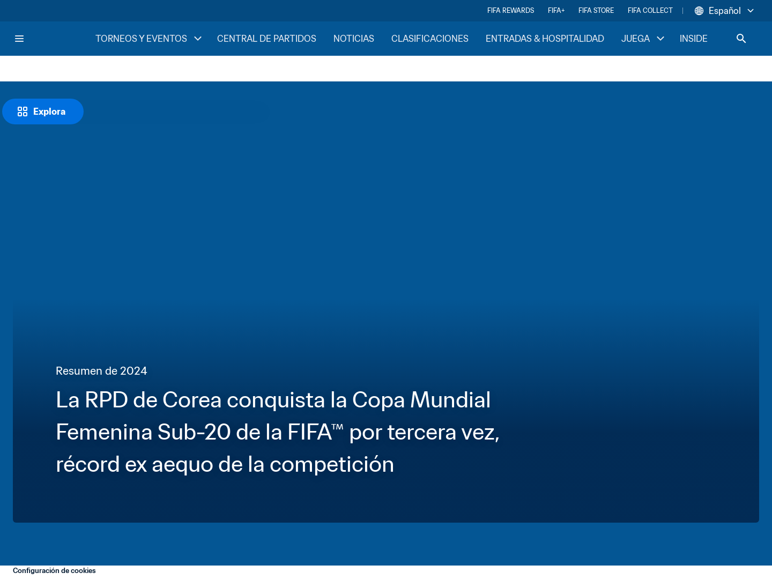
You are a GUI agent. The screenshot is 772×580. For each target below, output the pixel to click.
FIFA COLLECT (650, 10)
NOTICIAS (353, 38)
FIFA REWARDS (510, 10)
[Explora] (43, 111)
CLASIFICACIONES (430, 38)
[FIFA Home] (54, 38)
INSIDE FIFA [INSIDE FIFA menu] (712, 38)
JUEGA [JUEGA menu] (644, 38)
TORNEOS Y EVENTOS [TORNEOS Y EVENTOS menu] (149, 38)
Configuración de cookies (54, 570)
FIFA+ (556, 10)
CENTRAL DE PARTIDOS (266, 38)
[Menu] (19, 38)
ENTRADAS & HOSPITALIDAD (545, 38)
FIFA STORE (596, 10)
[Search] (741, 39)
